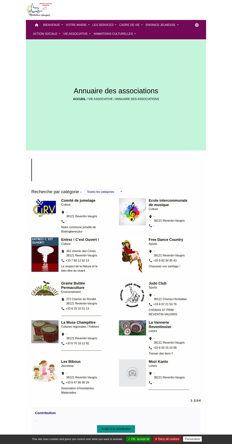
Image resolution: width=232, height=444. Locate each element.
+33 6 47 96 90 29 (77, 382)
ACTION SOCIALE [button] (45, 33)
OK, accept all (138, 439)
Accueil (79, 99)
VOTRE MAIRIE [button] (76, 24)
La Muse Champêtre (78, 322)
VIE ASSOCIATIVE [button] (75, 33)
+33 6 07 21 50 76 (165, 304)
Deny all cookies (167, 439)
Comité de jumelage (78, 200)
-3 (197, 400)
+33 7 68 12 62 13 (77, 260)
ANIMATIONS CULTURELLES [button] (114, 33)
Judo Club (157, 283)
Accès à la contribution (116, 428)
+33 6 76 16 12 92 (77, 343)
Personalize (192, 439)
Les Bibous (71, 362)
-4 (199, 400)
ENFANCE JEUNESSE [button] (161, 24)
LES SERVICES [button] (103, 24)
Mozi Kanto (158, 362)
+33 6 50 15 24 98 (165, 347)
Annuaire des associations (137, 99)
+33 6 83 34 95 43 (165, 260)
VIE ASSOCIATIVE (100, 99)
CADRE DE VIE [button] (129, 24)
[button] (37, 25)
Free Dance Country (166, 240)
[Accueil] (39, 10)
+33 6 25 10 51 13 (77, 308)
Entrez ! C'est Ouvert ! (80, 240)
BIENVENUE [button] (52, 24)
